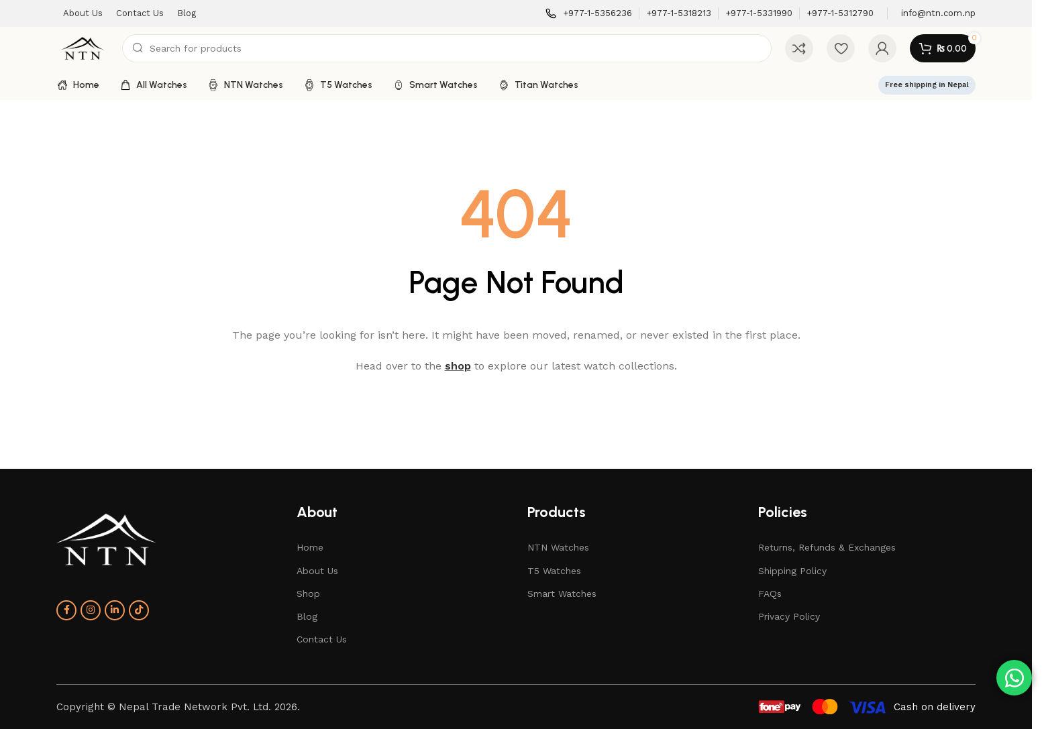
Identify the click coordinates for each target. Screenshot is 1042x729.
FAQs (770, 593)
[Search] (447, 48)
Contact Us (322, 639)
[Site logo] (82, 48)
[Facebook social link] (66, 610)
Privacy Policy (789, 616)
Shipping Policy (792, 570)
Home (310, 547)
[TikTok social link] (139, 610)
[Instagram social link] (91, 610)
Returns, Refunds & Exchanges (827, 547)
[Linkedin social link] (115, 610)
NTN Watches (558, 547)
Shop (308, 593)
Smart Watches (561, 593)
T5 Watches (554, 570)
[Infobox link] (588, 13)
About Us (317, 570)
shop (458, 365)
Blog (307, 616)
